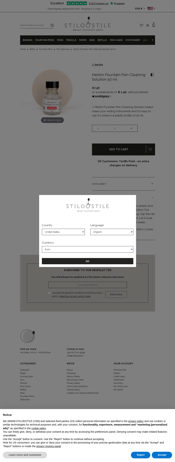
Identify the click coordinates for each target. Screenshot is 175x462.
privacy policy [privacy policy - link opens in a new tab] (136, 421)
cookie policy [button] (38, 428)
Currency (48, 242)
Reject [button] (140, 454)
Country (47, 225)
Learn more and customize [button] (25, 454)
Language (97, 225)
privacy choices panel (48, 446)
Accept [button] (162, 454)
